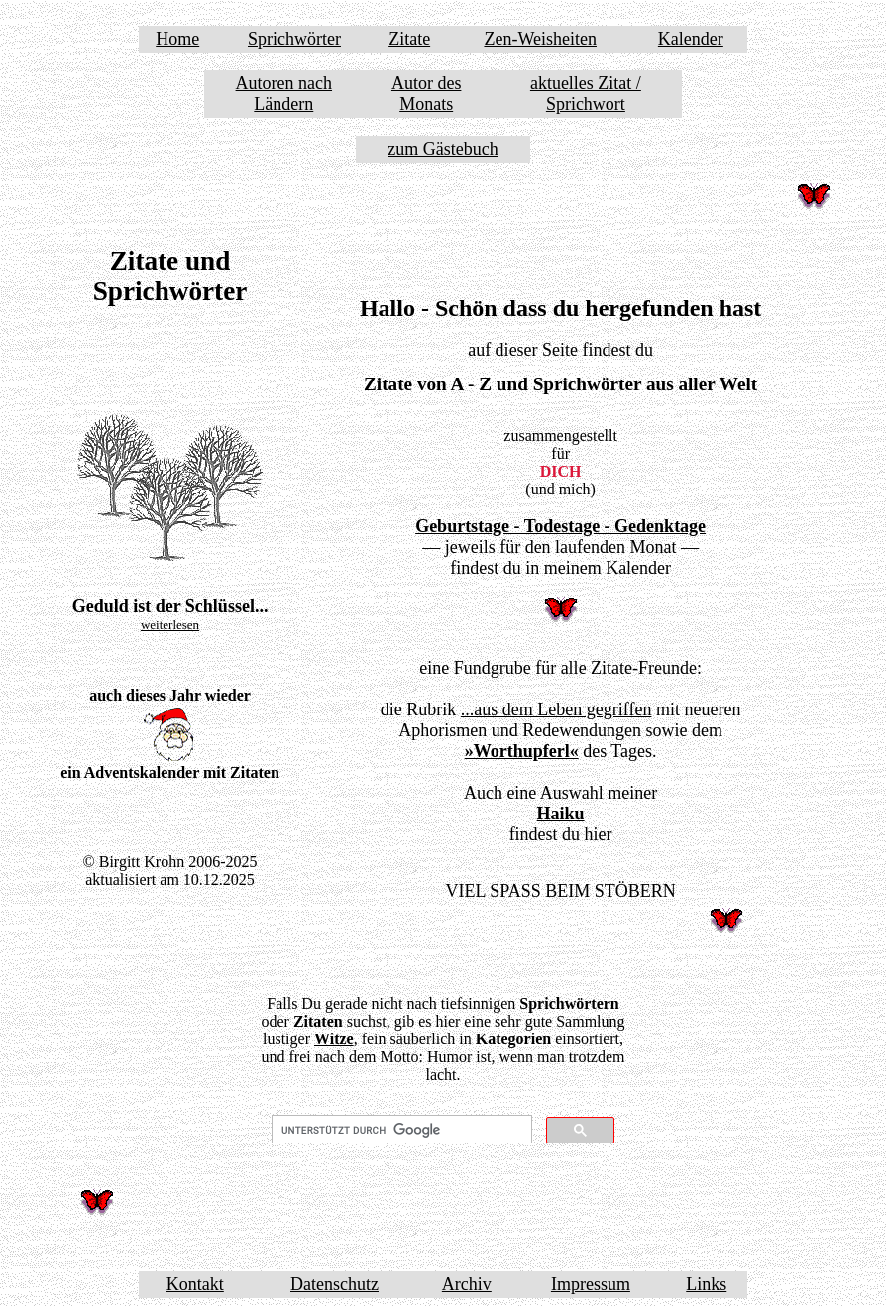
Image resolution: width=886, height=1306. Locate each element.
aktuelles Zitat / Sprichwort (585, 93)
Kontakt (195, 1284)
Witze (334, 1039)
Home (177, 39)
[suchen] (399, 1130)
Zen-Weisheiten (540, 39)
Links (706, 1284)
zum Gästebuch (443, 149)
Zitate (409, 39)
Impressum (590, 1284)
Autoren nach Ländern (284, 93)
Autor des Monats (426, 93)
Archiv (467, 1284)
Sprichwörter (294, 39)
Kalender (690, 39)
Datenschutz (334, 1284)
